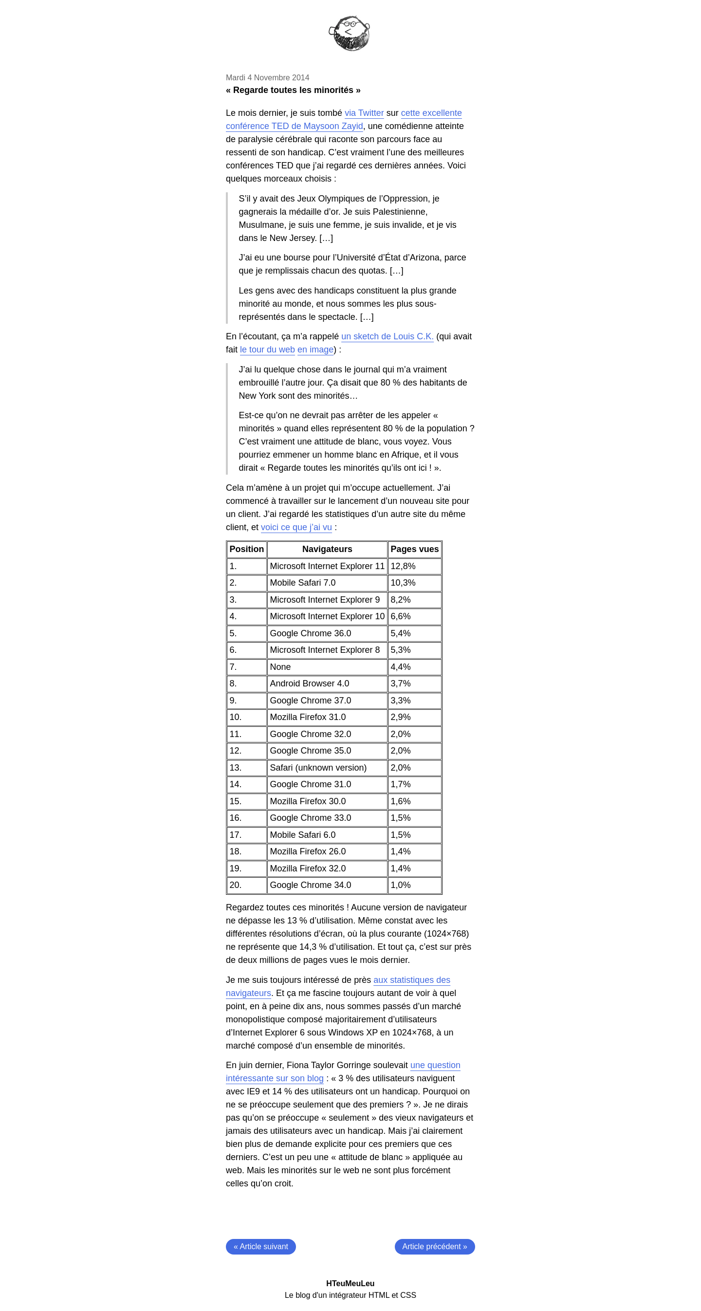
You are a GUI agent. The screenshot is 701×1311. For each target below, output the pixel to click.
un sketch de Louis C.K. (387, 336)
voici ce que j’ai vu (296, 527)
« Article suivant (261, 1246)
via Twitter (364, 113)
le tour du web (267, 349)
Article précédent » (435, 1246)
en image (315, 349)
